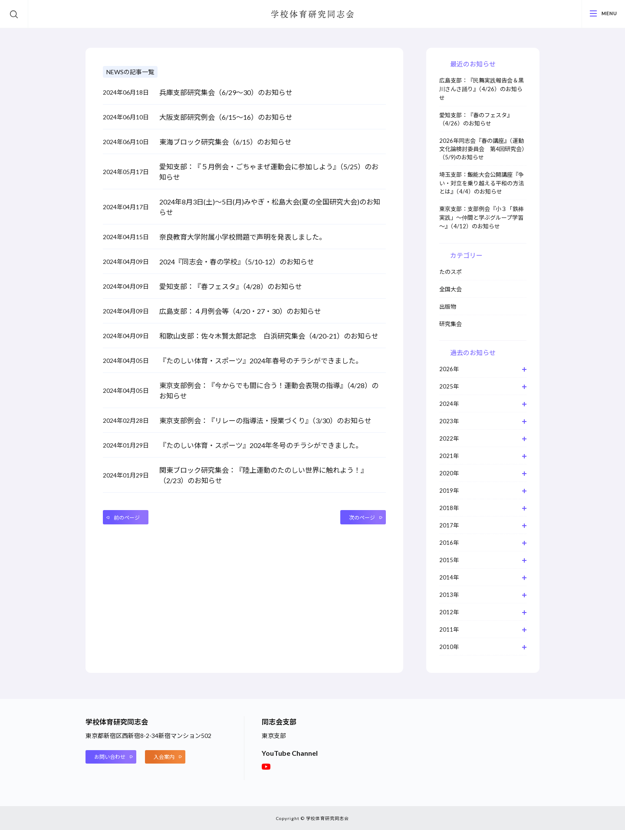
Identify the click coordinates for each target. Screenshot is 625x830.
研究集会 (450, 323)
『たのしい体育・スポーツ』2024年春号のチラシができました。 (260, 360)
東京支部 (274, 735)
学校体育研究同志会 (312, 14)
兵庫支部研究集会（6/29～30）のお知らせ (226, 92)
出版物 (447, 306)
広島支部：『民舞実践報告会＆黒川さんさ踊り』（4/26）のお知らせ (481, 89)
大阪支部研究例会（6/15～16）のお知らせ (226, 117)
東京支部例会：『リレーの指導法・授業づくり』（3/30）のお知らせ (265, 420)
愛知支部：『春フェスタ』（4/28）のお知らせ (230, 286)
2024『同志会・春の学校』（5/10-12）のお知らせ (236, 261)
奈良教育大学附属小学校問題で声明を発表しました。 (242, 237)
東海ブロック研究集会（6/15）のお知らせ (225, 142)
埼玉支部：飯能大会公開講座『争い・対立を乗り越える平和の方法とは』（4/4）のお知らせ (481, 183)
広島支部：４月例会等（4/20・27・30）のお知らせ (240, 311)
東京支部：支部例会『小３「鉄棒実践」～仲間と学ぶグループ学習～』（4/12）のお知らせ (481, 217)
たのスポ (450, 271)
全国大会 (450, 289)
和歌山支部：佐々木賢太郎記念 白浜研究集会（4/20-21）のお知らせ (268, 336)
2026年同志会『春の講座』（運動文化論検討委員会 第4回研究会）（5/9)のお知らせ (482, 149)
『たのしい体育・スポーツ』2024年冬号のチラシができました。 (260, 445)
